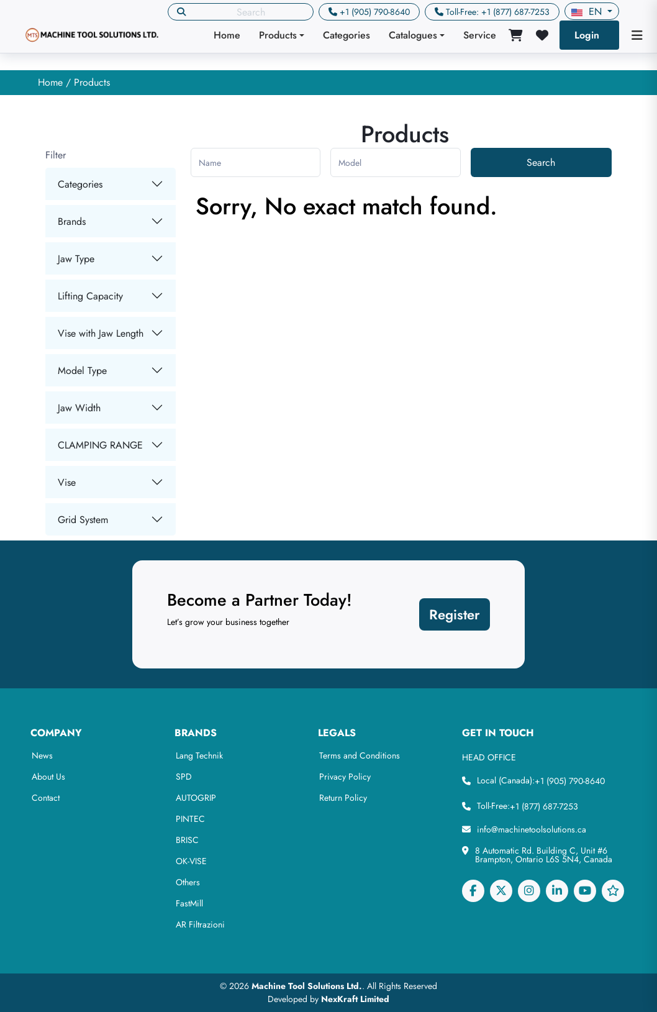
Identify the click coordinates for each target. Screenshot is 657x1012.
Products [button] (278, 35)
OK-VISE (191, 861)
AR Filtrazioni (200, 924)
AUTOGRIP (196, 797)
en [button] (588, 11)
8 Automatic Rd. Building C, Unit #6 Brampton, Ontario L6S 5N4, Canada (543, 855)
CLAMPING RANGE (100, 445)
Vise (67, 482)
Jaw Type (76, 259)
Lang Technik (199, 755)
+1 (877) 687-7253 (544, 806)
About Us (48, 776)
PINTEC (190, 818)
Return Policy (343, 797)
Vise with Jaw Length (100, 333)
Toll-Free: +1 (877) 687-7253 (498, 12)
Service (479, 35)
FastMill (189, 903)
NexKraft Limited (355, 999)
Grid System (83, 520)
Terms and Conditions (359, 755)
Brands (72, 221)
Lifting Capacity (90, 296)
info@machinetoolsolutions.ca (531, 829)
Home (227, 35)
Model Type (82, 370)
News (42, 755)
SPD (184, 776)
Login (586, 35)
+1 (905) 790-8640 (375, 12)
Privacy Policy (345, 776)
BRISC (187, 840)
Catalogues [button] (413, 35)
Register (454, 614)
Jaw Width (79, 408)
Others (188, 882)
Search (541, 162)
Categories (346, 35)
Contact (46, 797)
